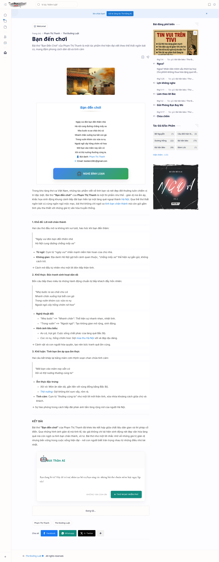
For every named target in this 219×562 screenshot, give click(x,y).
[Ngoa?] (175, 42)
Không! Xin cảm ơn (97, 494)
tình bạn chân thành (116, 203)
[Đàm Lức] (187, 147)
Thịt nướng (46, 391)
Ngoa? (160, 63)
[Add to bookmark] (195, 33)
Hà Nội (125, 199)
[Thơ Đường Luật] (17, 4)
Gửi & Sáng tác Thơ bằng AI (120, 13)
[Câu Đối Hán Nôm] (187, 134)
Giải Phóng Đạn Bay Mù (170, 105)
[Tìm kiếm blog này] (57, 5)
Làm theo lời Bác (166, 93)
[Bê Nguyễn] (164, 134)
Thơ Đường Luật (35, 555)
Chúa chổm (163, 116)
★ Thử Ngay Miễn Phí (126, 494)
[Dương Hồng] (164, 140)
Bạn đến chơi (90, 107)
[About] (5, 37)
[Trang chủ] (5, 15)
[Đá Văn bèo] (180, 59)
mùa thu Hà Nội (85, 338)
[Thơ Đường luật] (194, 59)
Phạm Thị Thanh (97, 156)
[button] (5, 4)
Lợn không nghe (166, 82)
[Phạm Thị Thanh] (42, 523)
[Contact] (5, 43)
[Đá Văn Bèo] (164, 147)
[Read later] (143, 57)
